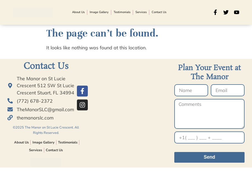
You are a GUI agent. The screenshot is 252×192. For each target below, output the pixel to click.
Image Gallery (99, 12)
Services (141, 12)
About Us (78, 12)
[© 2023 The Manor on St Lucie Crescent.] (129, 117)
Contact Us (159, 12)
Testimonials (122, 12)
